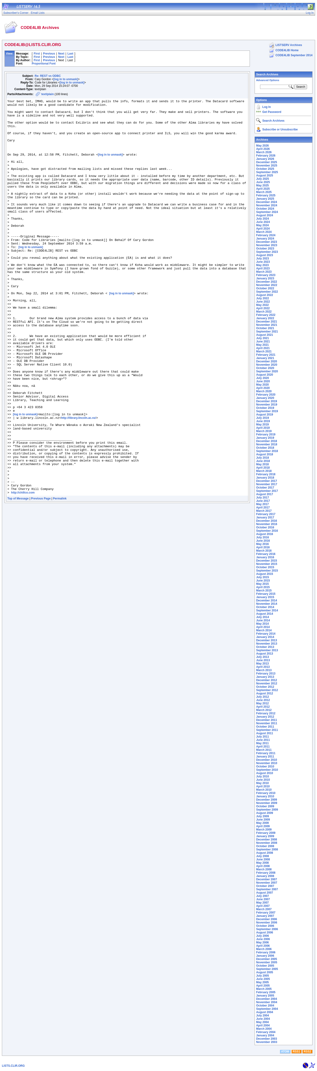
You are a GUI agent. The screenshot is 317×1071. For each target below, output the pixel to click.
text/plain (47, 94)
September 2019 (267, 411)
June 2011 (263, 740)
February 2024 (265, 235)
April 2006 (263, 945)
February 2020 (265, 394)
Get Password (271, 112)
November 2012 (266, 683)
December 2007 (266, 879)
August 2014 (264, 613)
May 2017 (262, 504)
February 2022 (265, 315)
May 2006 (262, 942)
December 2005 (266, 959)
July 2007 (262, 896)
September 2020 (267, 371)
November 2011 (266, 723)
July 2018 (262, 457)
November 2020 (266, 364)
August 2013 (264, 653)
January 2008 (265, 876)
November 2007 (266, 882)
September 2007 (267, 889)
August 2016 (264, 534)
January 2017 (265, 517)
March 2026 (263, 152)
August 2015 (264, 574)
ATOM (285, 1051)
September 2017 (267, 491)
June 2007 (263, 899)
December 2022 (266, 281)
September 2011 (267, 730)
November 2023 (266, 245)
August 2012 (264, 693)
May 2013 (262, 663)
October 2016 (265, 527)
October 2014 (265, 607)
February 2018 (265, 474)
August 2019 (264, 414)
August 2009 (264, 813)
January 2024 (265, 238)
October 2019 (265, 408)
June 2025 (263, 182)
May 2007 (262, 902)
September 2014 (267, 610)
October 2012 (265, 686)
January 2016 (265, 557)
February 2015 (265, 594)
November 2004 (266, 1002)
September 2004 (267, 1009)
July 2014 (262, 617)
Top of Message (18, 577)
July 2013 (262, 657)
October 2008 (265, 846)
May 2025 (262, 185)
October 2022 (265, 288)
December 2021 (266, 321)
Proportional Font (44, 63)
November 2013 (266, 643)
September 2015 (267, 570)
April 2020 (263, 388)
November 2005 (266, 962)
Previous (49, 53)
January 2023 (265, 278)
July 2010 (262, 776)
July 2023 (262, 258)
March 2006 (263, 949)
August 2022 (264, 295)
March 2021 (263, 351)
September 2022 (267, 291)
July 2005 (262, 975)
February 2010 (265, 793)
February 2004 (265, 1032)
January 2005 (265, 995)
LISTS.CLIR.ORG (13, 1065)
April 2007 (263, 906)
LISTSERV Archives (288, 45)
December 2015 (266, 560)
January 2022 (265, 318)
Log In (266, 107)
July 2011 (262, 736)
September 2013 (267, 650)
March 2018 (263, 471)
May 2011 (262, 743)
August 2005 (264, 972)
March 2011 (263, 750)
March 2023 (263, 271)
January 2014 (265, 637)
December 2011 (266, 720)
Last (70, 53)
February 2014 (265, 633)
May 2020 (262, 384)
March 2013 (263, 670)
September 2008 (267, 849)
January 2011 (265, 756)
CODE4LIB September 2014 (293, 55)
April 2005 (263, 985)
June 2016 (263, 540)
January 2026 (265, 159)
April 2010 (263, 786)
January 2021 (265, 358)
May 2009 (262, 823)
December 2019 (266, 401)
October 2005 (265, 965)
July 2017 (262, 497)
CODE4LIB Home (286, 50)
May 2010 (262, 783)
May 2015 (262, 584)
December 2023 (266, 242)
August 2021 (264, 335)
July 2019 (262, 418)
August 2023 (264, 255)
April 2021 (263, 348)
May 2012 (262, 703)
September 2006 (267, 929)
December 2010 (266, 760)
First (37, 53)
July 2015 (262, 577)
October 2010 (265, 766)
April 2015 (263, 587)
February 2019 (265, 434)
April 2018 (263, 467)
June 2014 (263, 620)
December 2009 (266, 799)
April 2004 (263, 1025)
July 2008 (262, 856)
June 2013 (263, 660)
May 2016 (262, 544)
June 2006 (263, 939)
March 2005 (263, 989)
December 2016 (266, 520)
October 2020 (265, 368)
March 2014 (263, 630)
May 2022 (262, 305)
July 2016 (262, 537)
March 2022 (263, 311)
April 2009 (263, 826)
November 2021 (266, 325)
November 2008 (266, 843)
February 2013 (265, 673)
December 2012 (266, 680)
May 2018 (262, 464)
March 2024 (263, 232)
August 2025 (264, 175)
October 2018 (265, 447)
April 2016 (263, 547)
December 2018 (266, 441)
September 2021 (267, 331)
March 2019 (263, 431)
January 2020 (265, 398)
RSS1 (296, 1051)
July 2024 (262, 218)
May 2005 (262, 982)
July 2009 (262, 816)
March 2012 (263, 710)
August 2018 (264, 454)
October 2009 (265, 806)
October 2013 (265, 647)
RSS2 (307, 1051)
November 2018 (266, 444)
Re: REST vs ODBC (48, 76)
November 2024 (266, 205)
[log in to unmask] (65, 79)
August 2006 (264, 932)
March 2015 (263, 590)
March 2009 (263, 829)
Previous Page (41, 577)
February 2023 (265, 275)
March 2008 (263, 869)
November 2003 (266, 1042)
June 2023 (263, 261)
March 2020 (263, 391)
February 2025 (265, 195)
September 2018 (267, 451)
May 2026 (262, 145)
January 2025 (265, 198)
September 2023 (267, 252)
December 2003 (266, 1038)
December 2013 (266, 640)
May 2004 (262, 1022)
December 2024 (266, 202)
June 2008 (263, 859)
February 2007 (265, 912)
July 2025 (262, 178)
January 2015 (265, 597)
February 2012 (265, 713)
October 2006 (265, 926)
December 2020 (266, 361)
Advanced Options (267, 80)
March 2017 (263, 510)
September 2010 (267, 769)
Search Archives (267, 74)
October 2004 (265, 1005)
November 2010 (266, 763)
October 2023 (265, 248)
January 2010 (265, 796)
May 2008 (262, 862)
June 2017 (263, 501)
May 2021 (262, 344)
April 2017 (263, 507)
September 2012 (267, 690)
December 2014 (266, 600)
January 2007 (265, 916)
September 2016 (267, 530)
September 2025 (267, 172)
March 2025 (263, 192)
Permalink (59, 577)
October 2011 (265, 726)
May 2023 (262, 265)
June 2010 (263, 779)
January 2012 (265, 716)
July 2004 (262, 1015)
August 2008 (264, 852)
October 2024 (265, 208)
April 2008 (263, 866)
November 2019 (266, 404)
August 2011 (264, 733)
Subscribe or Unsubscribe (280, 129)
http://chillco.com (23, 571)
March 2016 (263, 550)
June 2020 (263, 381)
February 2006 (265, 952)
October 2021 (265, 328)
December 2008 (266, 839)
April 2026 (263, 149)
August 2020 (264, 374)
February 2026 (265, 155)
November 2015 (266, 564)
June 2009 (263, 819)
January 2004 (265, 1035)
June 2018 (263, 461)
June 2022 (263, 301)
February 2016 (265, 554)
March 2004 (263, 1028)
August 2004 (264, 1012)
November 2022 (266, 285)
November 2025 (266, 165)
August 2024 (264, 215)
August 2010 (264, 773)
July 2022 (262, 298)
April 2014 (263, 627)
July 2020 (262, 378)
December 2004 (266, 999)
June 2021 (263, 341)
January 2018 (265, 477)
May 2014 (262, 623)
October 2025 (265, 169)
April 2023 (263, 268)
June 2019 (263, 421)
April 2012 (263, 706)
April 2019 (263, 427)
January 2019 (265, 437)
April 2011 (263, 746)
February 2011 (265, 753)
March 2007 (263, 909)
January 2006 (265, 955)
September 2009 (267, 809)
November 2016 (266, 524)
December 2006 (266, 919)
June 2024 (263, 222)
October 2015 (265, 567)
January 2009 (265, 836)
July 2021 (262, 338)
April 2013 (263, 667)
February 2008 (265, 872)
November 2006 (266, 922)
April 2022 (263, 308)
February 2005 (265, 992)
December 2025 (266, 162)
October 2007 (265, 886)
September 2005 (267, 969)
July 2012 (262, 696)
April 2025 (263, 188)
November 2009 (266, 803)
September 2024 (267, 212)
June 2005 (263, 979)
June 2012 (263, 700)
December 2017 (266, 481)
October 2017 (265, 487)
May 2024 (262, 225)
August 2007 (264, 892)
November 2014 (266, 603)
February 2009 (265, 833)
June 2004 (263, 1018)
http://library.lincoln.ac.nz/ (78, 482)
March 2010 (263, 789)
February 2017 (265, 514)
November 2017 (266, 484)
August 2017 (264, 494)
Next (61, 53)
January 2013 (265, 677)
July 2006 (262, 935)
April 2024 (263, 228)
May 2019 (262, 424)
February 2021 (265, 354)
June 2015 (263, 580)
